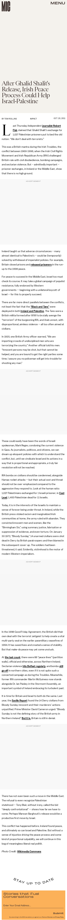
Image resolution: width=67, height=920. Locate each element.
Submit (58, 913)
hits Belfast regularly (34, 666)
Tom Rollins (10, 119)
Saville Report (19, 700)
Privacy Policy (59, 917)
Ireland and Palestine (32, 311)
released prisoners (41, 264)
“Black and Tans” (40, 306)
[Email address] (33, 905)
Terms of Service (47, 917)
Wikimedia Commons (29, 851)
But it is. (26, 718)
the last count (12, 657)
